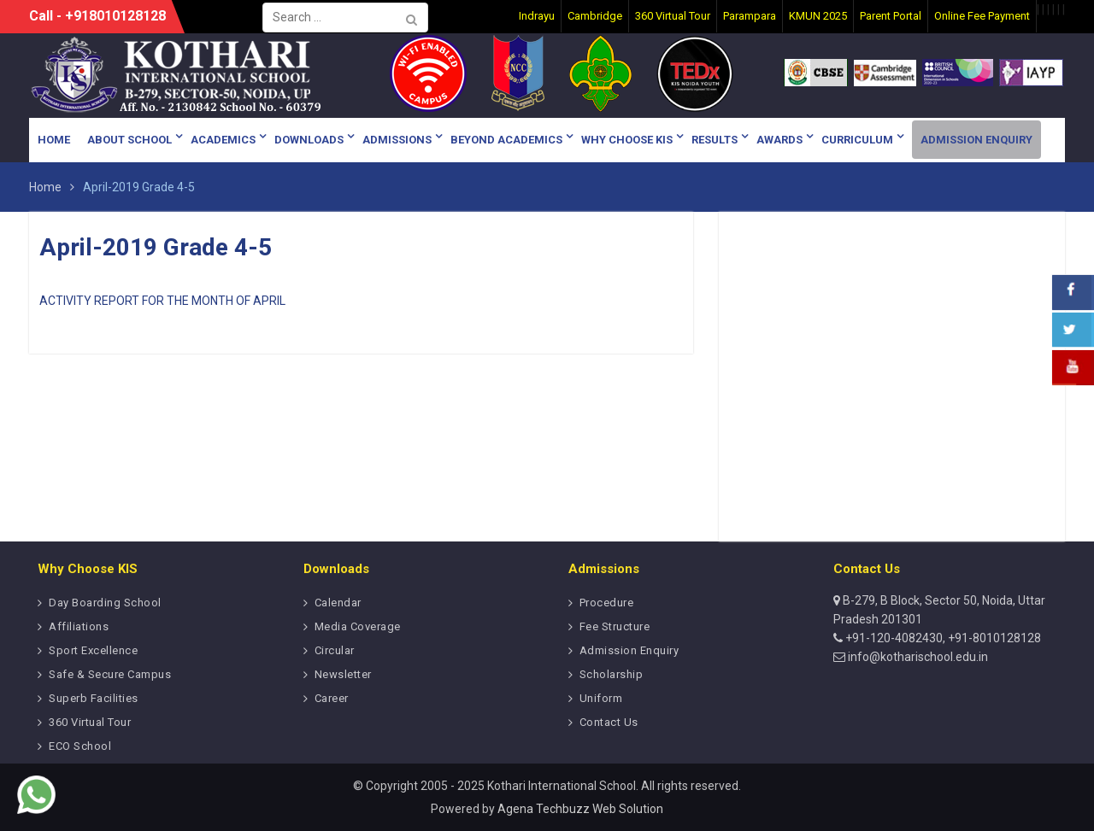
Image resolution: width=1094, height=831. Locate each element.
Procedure (606, 602)
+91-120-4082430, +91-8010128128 (942, 638)
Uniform (601, 698)
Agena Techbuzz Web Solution (580, 809)
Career (332, 698)
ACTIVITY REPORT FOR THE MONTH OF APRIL (162, 300)
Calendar (338, 602)
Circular (335, 650)
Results (714, 139)
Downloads (309, 139)
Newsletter (343, 674)
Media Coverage (358, 626)
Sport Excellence (93, 650)
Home (54, 139)
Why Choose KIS (627, 139)
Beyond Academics (506, 139)
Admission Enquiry (976, 139)
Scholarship (611, 674)
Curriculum (857, 139)
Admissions (397, 139)
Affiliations (79, 626)
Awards (779, 139)
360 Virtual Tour (90, 722)
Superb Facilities (93, 698)
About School (129, 139)
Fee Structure (614, 626)
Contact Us (608, 722)
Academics (223, 139)
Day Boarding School (105, 602)
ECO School (80, 746)
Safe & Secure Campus (110, 674)
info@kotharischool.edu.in (916, 657)
